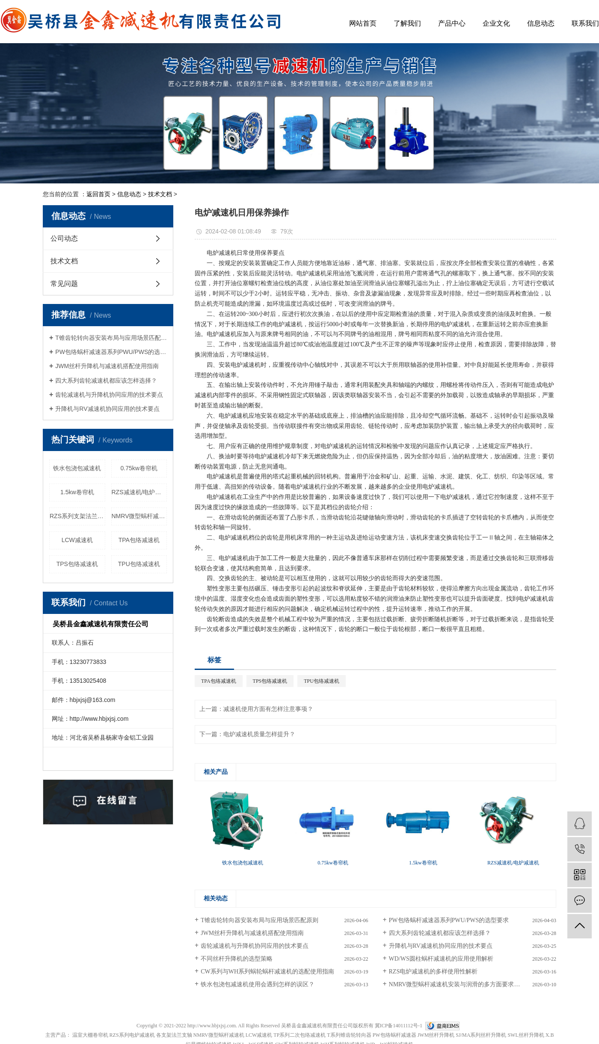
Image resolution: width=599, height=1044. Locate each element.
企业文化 (496, 23)
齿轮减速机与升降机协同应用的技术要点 (109, 394)
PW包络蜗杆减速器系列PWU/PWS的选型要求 (111, 351)
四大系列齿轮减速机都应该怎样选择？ (106, 380)
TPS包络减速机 (77, 563)
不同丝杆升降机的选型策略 (237, 959)
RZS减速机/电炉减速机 (139, 492)
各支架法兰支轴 (174, 1035)
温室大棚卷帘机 (90, 1035)
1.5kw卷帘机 (77, 492)
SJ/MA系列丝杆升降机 (481, 1035)
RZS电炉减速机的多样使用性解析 (433, 971)
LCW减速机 (77, 540)
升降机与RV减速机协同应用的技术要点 (107, 408)
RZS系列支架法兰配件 (77, 516)
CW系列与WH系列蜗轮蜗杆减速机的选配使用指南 (267, 971)
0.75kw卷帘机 (139, 468)
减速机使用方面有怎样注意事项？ (268, 709)
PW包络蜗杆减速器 (394, 1035)
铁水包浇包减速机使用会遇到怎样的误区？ (257, 984)
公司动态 (64, 238)
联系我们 (585, 23)
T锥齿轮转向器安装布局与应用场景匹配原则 (111, 337)
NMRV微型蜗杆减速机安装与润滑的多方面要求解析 (457, 984)
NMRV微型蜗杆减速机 (139, 516)
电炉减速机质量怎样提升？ (259, 734)
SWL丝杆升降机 (525, 1035)
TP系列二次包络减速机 (299, 1035)
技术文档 (160, 194)
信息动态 (541, 23)
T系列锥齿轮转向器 (349, 1035)
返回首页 (98, 194)
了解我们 (407, 23)
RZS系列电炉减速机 (132, 1035)
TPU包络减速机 (139, 563)
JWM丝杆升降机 (436, 1035)
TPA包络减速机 (139, 540)
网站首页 (363, 23)
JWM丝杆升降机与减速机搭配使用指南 (107, 366)
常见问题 (64, 283)
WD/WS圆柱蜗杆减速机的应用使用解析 (441, 959)
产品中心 (452, 23)
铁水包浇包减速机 (77, 468)
